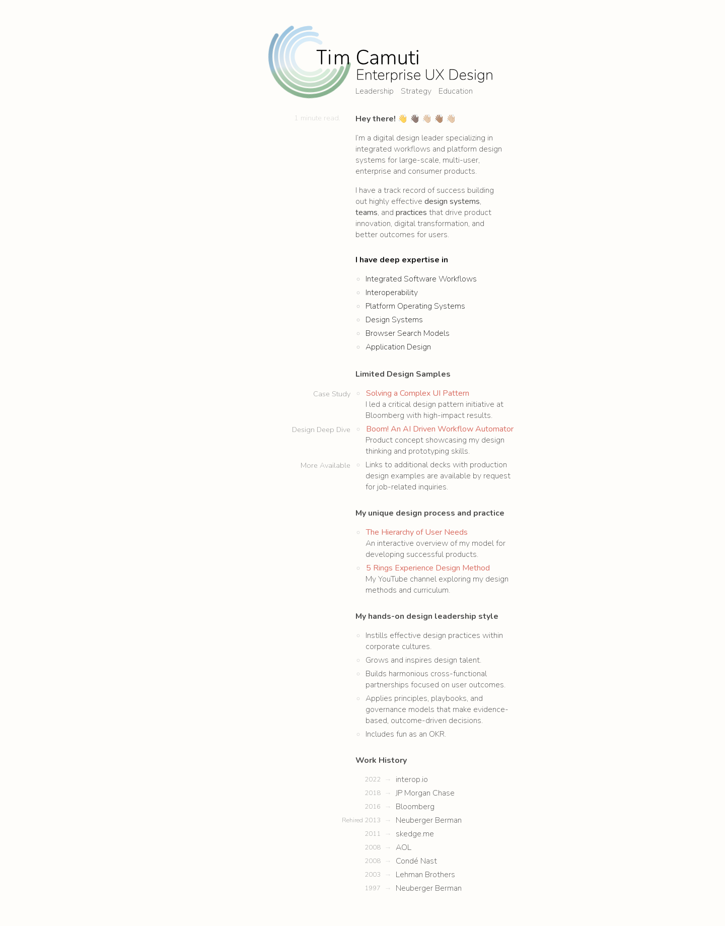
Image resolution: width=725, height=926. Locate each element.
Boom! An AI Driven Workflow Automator (440, 417)
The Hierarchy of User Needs (417, 521)
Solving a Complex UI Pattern (417, 382)
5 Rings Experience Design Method (428, 556)
